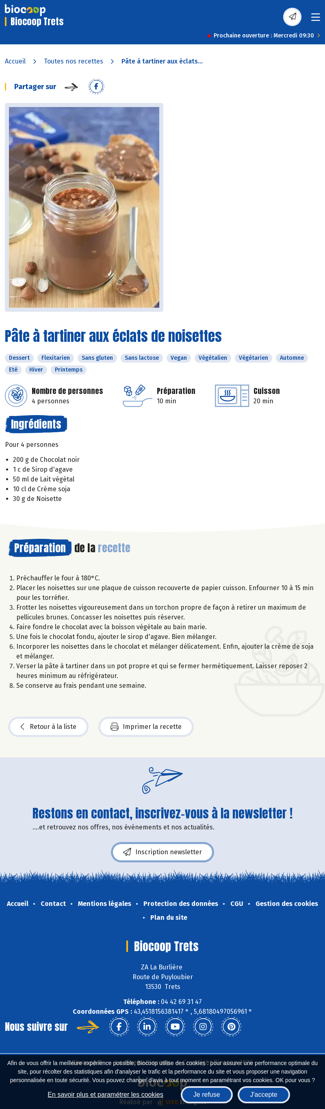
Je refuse (206, 1094)
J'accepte (263, 1094)
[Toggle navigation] (315, 20)
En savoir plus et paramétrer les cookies (105, 1094)
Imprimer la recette (146, 727)
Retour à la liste (48, 727)
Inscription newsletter (162, 852)
